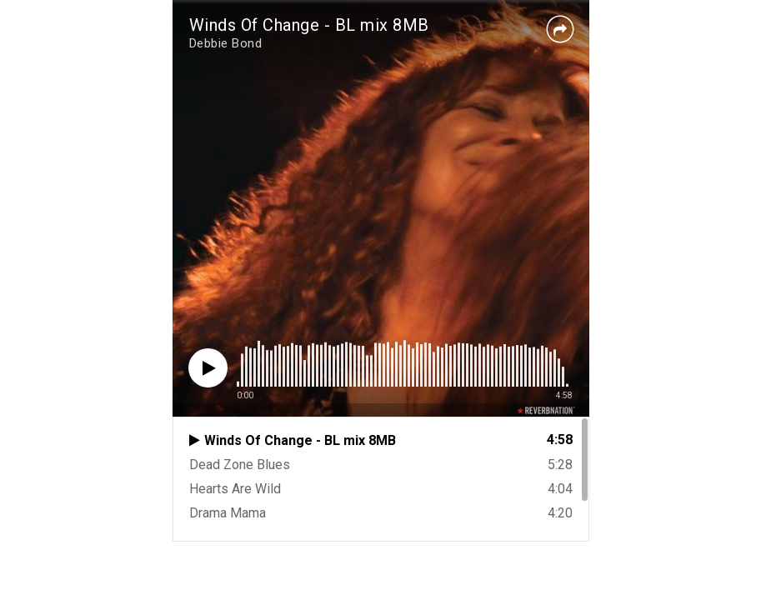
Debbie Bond (226, 43)
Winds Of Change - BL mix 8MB (309, 25)
